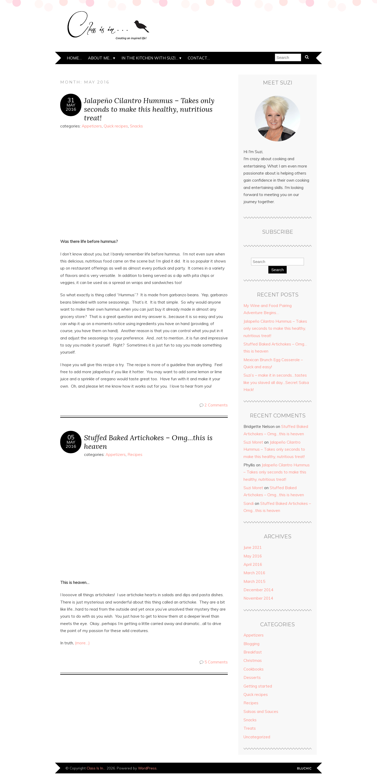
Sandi (248, 503)
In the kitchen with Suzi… (149, 57)
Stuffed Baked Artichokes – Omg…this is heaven (148, 442)
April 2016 (252, 564)
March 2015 (254, 581)
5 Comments (216, 662)
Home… (74, 57)
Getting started (257, 686)
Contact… (199, 57)
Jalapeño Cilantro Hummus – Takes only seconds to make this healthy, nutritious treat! (149, 109)
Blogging (251, 643)
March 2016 (254, 572)
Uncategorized (256, 736)
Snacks (136, 126)
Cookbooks (253, 669)
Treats (249, 728)
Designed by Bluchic (304, 768)
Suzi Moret (253, 442)
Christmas (252, 660)
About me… (100, 57)
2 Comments (216, 405)
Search (277, 269)
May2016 (71, 107)
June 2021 (252, 547)
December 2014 (258, 589)
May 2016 (252, 556)
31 (71, 100)
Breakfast (252, 652)
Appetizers (92, 126)
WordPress (147, 768)
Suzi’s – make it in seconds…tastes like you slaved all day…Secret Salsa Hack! (276, 382)
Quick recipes (116, 126)
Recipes (134, 454)
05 (71, 437)
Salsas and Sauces (260, 711)
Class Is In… (96, 768)
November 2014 (258, 598)
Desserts (252, 677)
